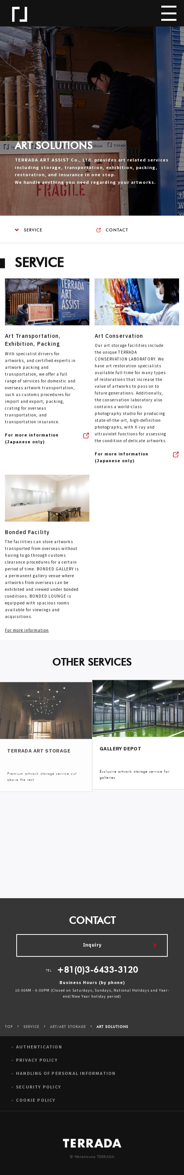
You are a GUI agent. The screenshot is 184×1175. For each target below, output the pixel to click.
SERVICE (28, 230)
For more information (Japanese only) (32, 441)
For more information (27, 633)
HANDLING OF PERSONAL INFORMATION (65, 1076)
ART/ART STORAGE (68, 1030)
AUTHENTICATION (39, 1049)
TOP (9, 1030)
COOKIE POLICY (36, 1103)
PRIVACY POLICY (37, 1063)
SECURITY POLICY (38, 1090)
